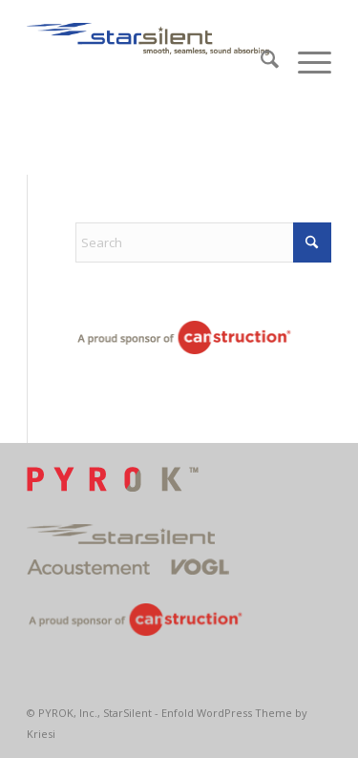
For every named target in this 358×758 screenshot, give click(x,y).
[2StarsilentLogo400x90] (148, 38)
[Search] (260, 62)
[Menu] (305, 62)
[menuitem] (260, 62)
